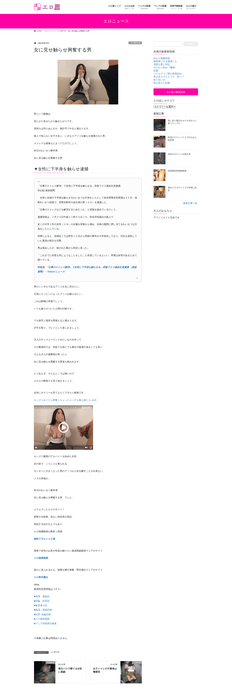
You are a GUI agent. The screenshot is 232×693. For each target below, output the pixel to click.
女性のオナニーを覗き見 (179, 154)
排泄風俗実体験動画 (177, 171)
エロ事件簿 (135, 43)
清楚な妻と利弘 (161, 64)
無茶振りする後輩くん (165, 61)
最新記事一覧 (190, 203)
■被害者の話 (40, 605)
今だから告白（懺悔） (165, 67)
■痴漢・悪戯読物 (43, 610)
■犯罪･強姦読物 (42, 614)
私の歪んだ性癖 (161, 83)
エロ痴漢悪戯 (41, 558)
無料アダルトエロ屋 (44, 539)
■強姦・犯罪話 (42, 601)
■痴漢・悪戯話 (42, 596)
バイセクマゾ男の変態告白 (167, 73)
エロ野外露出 (41, 577)
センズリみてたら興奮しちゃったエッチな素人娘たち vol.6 (65, 400)
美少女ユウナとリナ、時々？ (168, 76)
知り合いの (159, 80)
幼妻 (155, 70)
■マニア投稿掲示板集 (45, 623)
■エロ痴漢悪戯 (42, 619)
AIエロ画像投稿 (161, 58)
